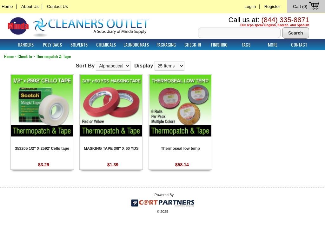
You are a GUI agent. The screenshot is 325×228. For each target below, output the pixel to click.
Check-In (192, 44)
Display (143, 66)
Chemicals (106, 44)
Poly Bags (52, 44)
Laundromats (136, 44)
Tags (246, 44)
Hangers (26, 44)
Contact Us (57, 6)
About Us (30, 6)
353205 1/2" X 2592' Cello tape (42, 148)
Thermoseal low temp (180, 148)
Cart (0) (307, 6)
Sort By (85, 66)
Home (7, 6)
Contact (299, 44)
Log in (250, 6)
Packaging (166, 44)
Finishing (219, 44)
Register (272, 6)
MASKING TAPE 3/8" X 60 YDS (111, 148)
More (272, 44)
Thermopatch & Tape (53, 56)
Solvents (79, 44)
